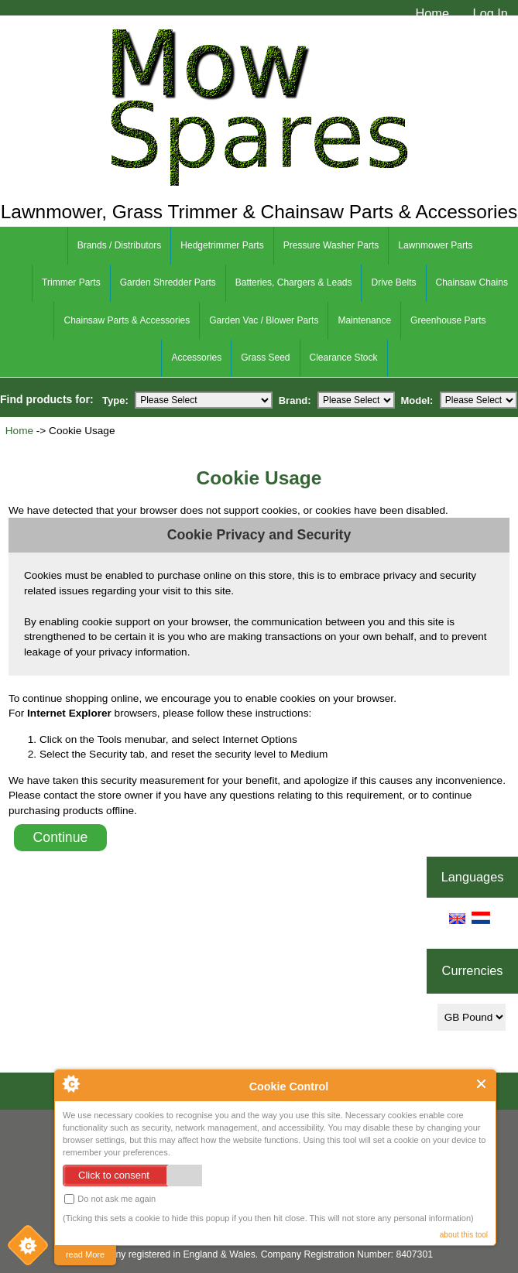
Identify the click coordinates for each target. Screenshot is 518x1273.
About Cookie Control (70, 1083)
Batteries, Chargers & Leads (293, 282)
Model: (417, 400)
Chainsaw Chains (472, 282)
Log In (490, 13)
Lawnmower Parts (435, 245)
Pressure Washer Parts (331, 245)
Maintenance (364, 320)
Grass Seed (265, 357)
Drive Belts (393, 282)
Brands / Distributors (119, 245)
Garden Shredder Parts (168, 282)
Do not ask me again (110, 1199)
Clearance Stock (344, 357)
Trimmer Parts (71, 282)
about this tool (464, 1234)
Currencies (472, 971)
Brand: (295, 400)
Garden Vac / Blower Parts (263, 320)
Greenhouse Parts (447, 320)
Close (482, 1084)
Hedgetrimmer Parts (221, 245)
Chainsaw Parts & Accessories (126, 320)
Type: (115, 400)
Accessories (196, 357)
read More (85, 1254)
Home (432, 13)
